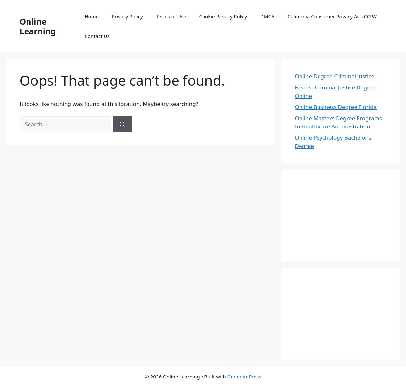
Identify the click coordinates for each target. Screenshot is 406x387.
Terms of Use (171, 16)
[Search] (122, 124)
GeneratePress (244, 376)
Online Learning (38, 26)
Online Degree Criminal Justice (335, 76)
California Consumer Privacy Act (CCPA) (332, 16)
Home (92, 16)
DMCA (267, 16)
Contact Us (97, 36)
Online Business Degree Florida (336, 107)
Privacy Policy (127, 16)
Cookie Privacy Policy (223, 16)
